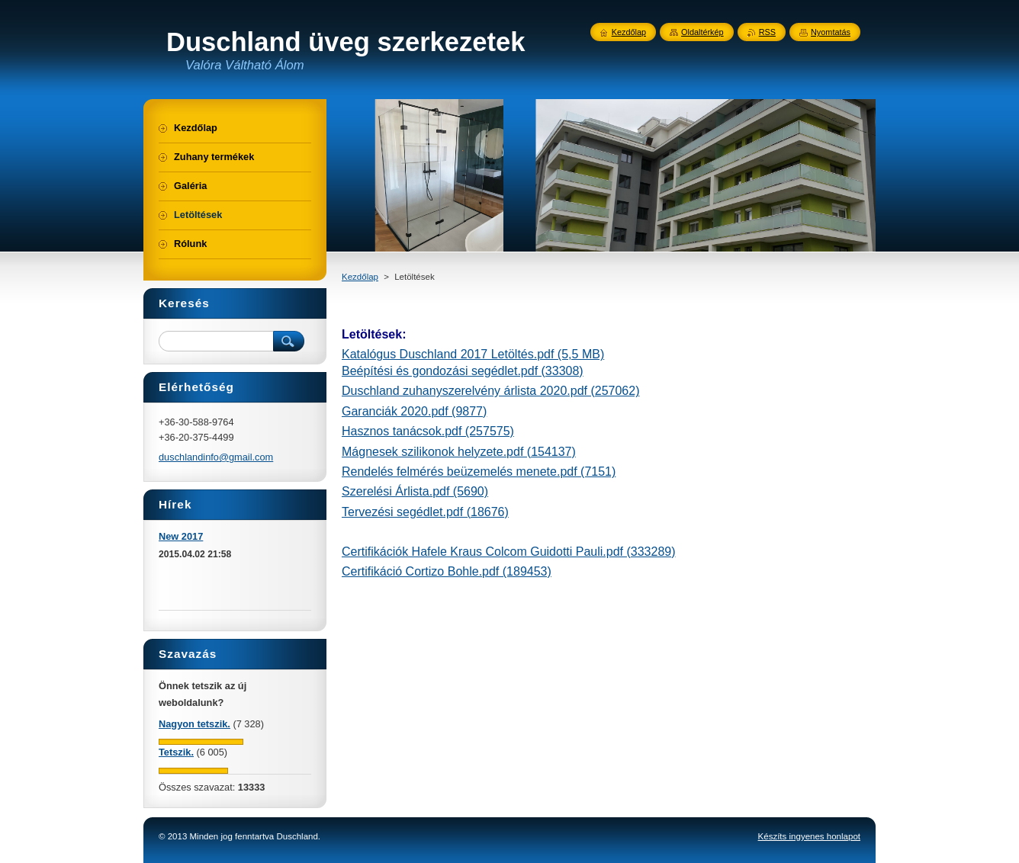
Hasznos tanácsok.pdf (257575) (428, 431)
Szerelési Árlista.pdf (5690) (415, 491)
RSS (767, 32)
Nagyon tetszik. (194, 724)
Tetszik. (176, 752)
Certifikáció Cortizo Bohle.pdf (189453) (446, 571)
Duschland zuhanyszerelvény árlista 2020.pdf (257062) (490, 390)
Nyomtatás (830, 32)
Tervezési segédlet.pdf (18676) (425, 511)
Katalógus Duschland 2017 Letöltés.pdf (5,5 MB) (473, 354)
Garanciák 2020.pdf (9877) (414, 411)
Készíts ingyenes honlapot (809, 836)
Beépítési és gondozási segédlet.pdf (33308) (462, 370)
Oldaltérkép (702, 32)
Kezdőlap (360, 276)
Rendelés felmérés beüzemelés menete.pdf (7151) (479, 471)
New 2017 (181, 536)
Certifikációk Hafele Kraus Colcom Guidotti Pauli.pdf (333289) (509, 551)
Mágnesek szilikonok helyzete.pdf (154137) (459, 451)
